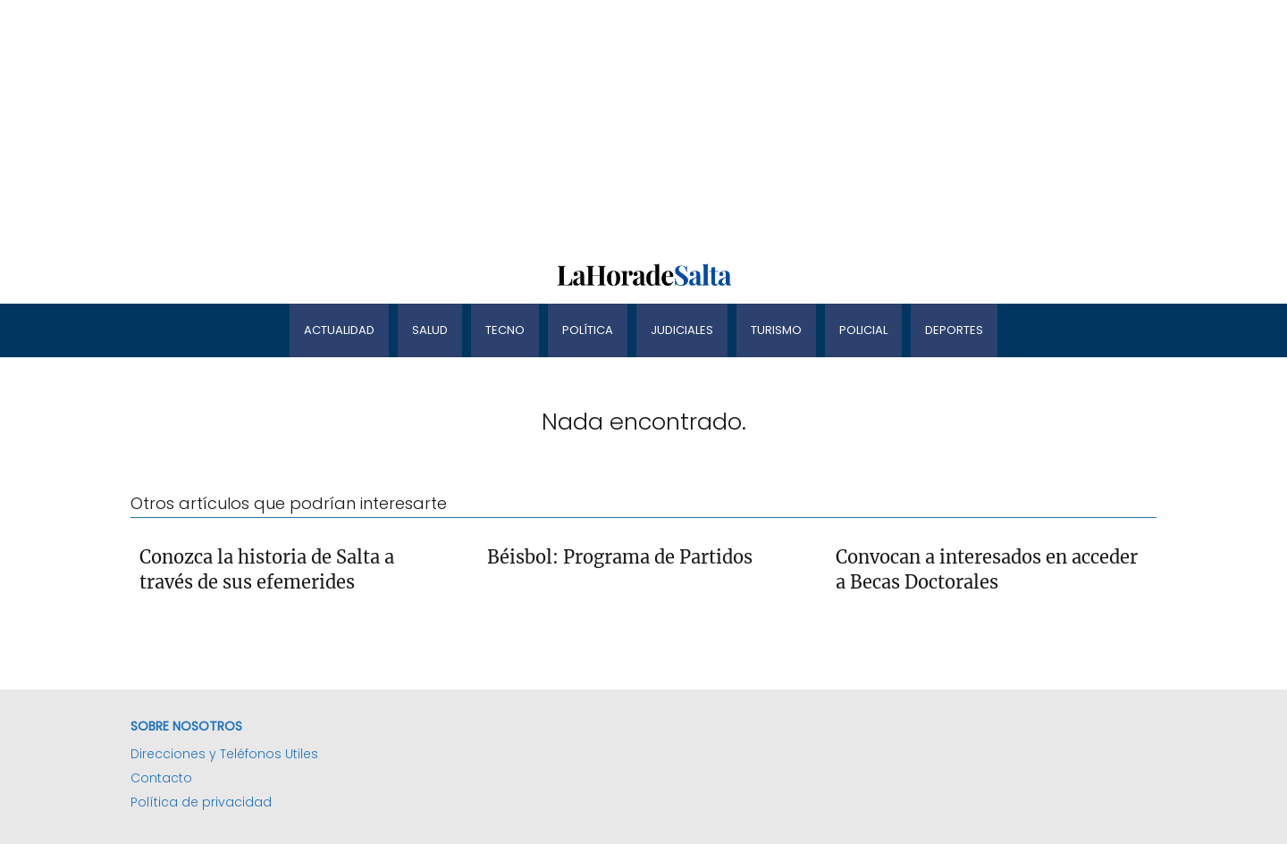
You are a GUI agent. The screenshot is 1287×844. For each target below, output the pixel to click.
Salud (430, 330)
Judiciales (682, 330)
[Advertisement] (536, 125)
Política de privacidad (201, 802)
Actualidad (339, 330)
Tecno (505, 330)
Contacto (161, 778)
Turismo (776, 330)
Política (587, 330)
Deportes (954, 330)
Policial (863, 330)
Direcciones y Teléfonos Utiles (224, 754)
